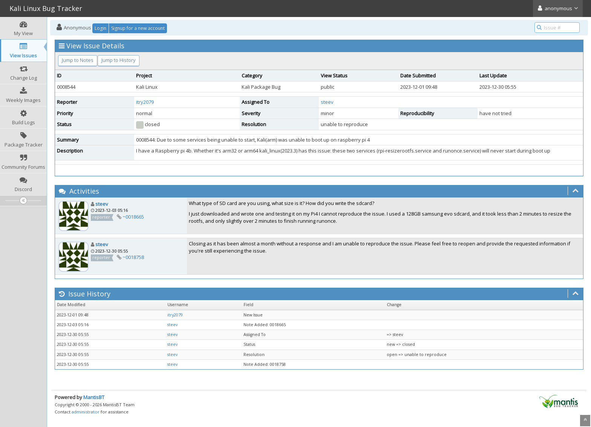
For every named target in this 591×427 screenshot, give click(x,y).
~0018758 (133, 257)
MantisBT (93, 397)
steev (327, 102)
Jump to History (118, 60)
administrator (86, 412)
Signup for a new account (138, 28)
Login (100, 28)
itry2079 (145, 102)
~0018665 (133, 216)
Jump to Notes (77, 60)
